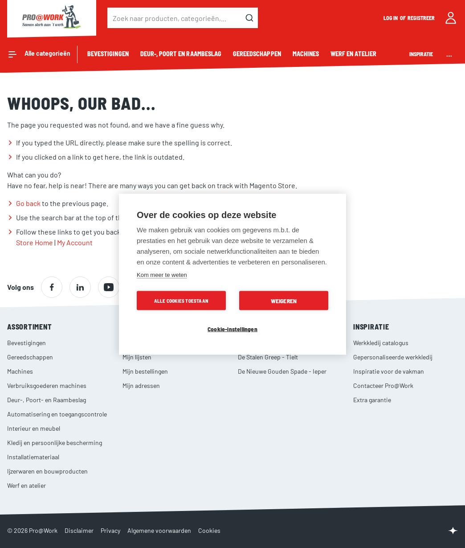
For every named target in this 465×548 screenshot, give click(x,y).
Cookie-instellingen (232, 328)
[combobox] (182, 18)
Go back (28, 203)
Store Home (34, 242)
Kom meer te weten (162, 274)
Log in (391, 18)
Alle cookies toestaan (181, 300)
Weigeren (284, 300)
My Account (75, 242)
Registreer (421, 18)
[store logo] (51, 18)
